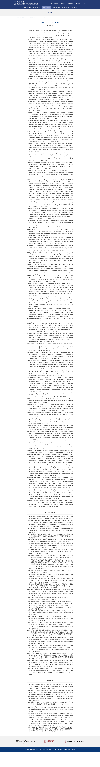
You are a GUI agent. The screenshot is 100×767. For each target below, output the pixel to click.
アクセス (83, 3)
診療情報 (63, 3)
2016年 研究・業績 (36, 7)
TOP (15, 17)
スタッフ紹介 (71, 3)
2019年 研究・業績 (65, 7)
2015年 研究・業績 (27, 7)
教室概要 (56, 3)
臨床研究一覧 (74, 7)
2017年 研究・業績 (46, 7)
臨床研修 (78, 3)
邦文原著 (57, 23)
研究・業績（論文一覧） (31, 17)
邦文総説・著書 (50, 23)
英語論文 (43, 23)
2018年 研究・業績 (56, 7)
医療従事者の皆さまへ (21, 17)
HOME (51, 3)
